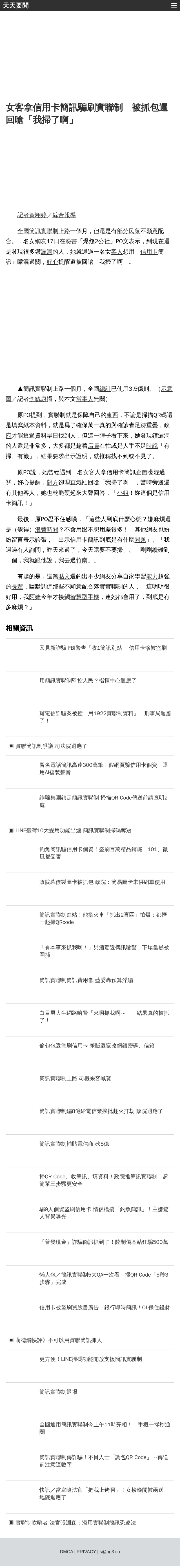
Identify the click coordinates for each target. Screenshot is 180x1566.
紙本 (29, 425)
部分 (123, 231)
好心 (53, 261)
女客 (89, 472)
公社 (104, 241)
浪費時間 (46, 529)
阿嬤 (35, 597)
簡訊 (35, 231)
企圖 (142, 472)
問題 (140, 539)
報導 (70, 215)
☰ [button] (174, 5)
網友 (41, 241)
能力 (152, 576)
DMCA (66, 1551)
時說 (152, 445)
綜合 (58, 215)
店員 (93, 445)
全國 (23, 231)
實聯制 (49, 231)
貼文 (64, 576)
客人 (117, 251)
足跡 (140, 425)
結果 (47, 456)
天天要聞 (16, 5)
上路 (64, 231)
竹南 (82, 560)
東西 (112, 415)
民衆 (135, 231)
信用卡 (149, 251)
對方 (53, 482)
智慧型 (79, 597)
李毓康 (37, 399)
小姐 (123, 493)
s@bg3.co (110, 1551)
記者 (23, 215)
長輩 (17, 586)
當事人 (85, 399)
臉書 (71, 241)
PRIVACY (86, 1551)
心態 (136, 519)
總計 (105, 388)
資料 (41, 425)
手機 (93, 597)
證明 (82, 456)
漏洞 (47, 251)
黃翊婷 (37, 215)
